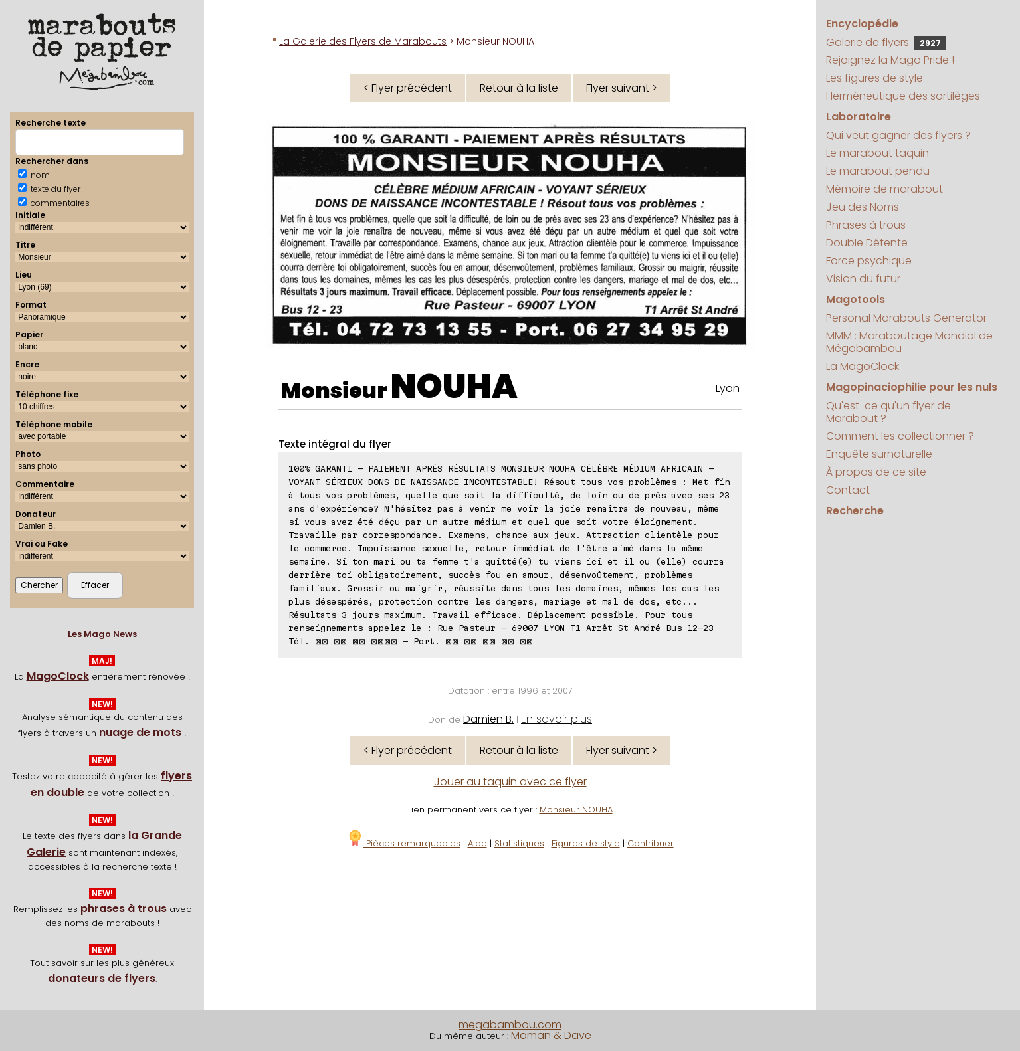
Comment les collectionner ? (900, 436)
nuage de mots (140, 732)
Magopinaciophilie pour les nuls (911, 387)
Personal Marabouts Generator (906, 318)
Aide (477, 843)
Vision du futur (863, 278)
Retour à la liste (519, 88)
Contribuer (650, 843)
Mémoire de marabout (884, 189)
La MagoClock (862, 366)
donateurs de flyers (101, 978)
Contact (848, 490)
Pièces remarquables (403, 843)
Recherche (855, 510)
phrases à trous (123, 908)
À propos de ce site (876, 472)
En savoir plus (556, 719)
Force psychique (869, 260)
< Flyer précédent (407, 88)
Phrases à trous (866, 225)
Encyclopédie (862, 23)
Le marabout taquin (877, 153)
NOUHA (454, 386)
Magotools (855, 299)
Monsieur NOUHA (576, 809)
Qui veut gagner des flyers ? (898, 135)
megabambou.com (510, 1024)
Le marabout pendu (878, 171)
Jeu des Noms (862, 207)
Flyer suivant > (621, 88)
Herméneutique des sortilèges (903, 96)
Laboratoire (858, 116)
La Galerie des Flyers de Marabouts (363, 41)
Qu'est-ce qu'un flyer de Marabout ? (888, 412)
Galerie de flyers (886, 42)
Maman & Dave (551, 1035)
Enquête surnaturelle (879, 454)
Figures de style (586, 843)
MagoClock (58, 676)
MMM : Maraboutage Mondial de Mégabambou (909, 342)
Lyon (728, 388)
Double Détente (867, 242)
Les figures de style (874, 78)
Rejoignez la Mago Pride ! (890, 60)
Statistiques (519, 843)
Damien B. (488, 719)
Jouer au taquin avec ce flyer (510, 781)
